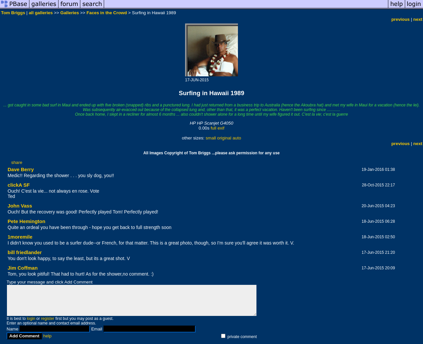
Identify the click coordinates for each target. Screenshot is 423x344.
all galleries (41, 12)
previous (400, 19)
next (417, 19)
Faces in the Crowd (107, 12)
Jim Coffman (23, 268)
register (47, 318)
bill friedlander (25, 252)
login (31, 318)
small (211, 137)
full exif (217, 128)
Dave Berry (21, 169)
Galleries (69, 12)
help (47, 335)
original (224, 137)
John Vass (20, 206)
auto (237, 137)
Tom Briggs (13, 12)
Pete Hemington (26, 221)
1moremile (20, 237)
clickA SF (19, 185)
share (16, 162)
